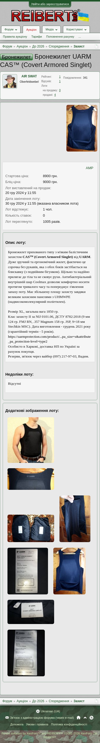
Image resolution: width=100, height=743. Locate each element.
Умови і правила (37, 724)
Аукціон (31, 29)
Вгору (85, 718)
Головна (79, 718)
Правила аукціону (15, 36)
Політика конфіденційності (69, 724)
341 (85, 77)
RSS (91, 718)
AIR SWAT (29, 76)
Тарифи (36, 36)
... (79, 36)
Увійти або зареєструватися (50, 4)
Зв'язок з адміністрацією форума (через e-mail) (42, 717)
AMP (89, 168)
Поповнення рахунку (60, 36)
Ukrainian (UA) (50, 711)
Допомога (16, 724)
